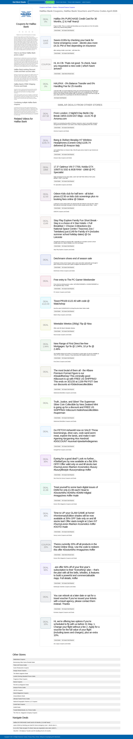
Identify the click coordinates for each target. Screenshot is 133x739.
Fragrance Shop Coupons (20, 679)
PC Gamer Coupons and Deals (62, 292)
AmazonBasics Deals (19, 696)
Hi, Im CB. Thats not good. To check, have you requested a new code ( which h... (35, 728)
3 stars (26, 31)
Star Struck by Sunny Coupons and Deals (65, 478)
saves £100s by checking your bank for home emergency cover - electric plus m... (35, 725)
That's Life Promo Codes (20, 665)
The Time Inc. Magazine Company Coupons (25, 712)
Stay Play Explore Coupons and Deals (64, 249)
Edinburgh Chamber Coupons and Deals (65, 586)
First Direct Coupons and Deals (62, 361)
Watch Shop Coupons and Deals (62, 314)
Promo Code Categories (74, 2)
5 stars (32, 31)
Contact (25, 736)
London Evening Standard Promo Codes (24, 676)
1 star (19, 31)
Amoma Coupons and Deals (61, 131)
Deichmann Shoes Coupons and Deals (64, 270)
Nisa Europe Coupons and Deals (63, 334)
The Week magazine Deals (20, 673)
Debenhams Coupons (19, 659)
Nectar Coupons (17, 682)
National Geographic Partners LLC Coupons (25, 701)
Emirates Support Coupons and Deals (64, 612)
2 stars (22, 31)
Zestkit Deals (16, 707)
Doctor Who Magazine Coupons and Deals (65, 504)
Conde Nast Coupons (19, 704)
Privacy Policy (31, 736)
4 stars (29, 31)
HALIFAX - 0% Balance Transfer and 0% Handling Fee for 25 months (32, 731)
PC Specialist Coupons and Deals (63, 184)
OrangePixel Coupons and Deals (63, 449)
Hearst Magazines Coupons (20, 693)
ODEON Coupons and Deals (61, 211)
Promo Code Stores (61, 2)
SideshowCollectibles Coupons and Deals (65, 392)
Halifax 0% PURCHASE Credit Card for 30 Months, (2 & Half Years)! (31, 722)
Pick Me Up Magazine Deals (21, 684)
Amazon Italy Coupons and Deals (63, 158)
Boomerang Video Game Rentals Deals (24, 662)
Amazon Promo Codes (19, 687)
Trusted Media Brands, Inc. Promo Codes (24, 710)
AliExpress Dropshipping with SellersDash (50, 736)
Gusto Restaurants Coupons (21, 668)
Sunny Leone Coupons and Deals (63, 535)
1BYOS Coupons (18, 690)
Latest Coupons (86, 2)
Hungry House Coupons (19, 670)
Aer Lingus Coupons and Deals (62, 643)
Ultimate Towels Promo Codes (21, 698)
